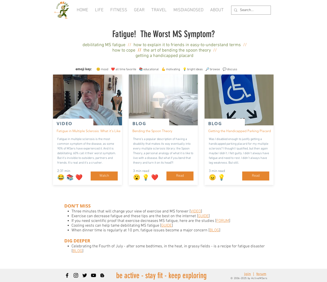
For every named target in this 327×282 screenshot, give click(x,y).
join (247, 274)
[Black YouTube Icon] (93, 275)
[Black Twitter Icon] (85, 275)
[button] (217, 10)
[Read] (179, 175)
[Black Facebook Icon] (67, 275)
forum (261, 274)
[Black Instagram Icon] (76, 275)
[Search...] (250, 10)
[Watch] (104, 175)
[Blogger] (102, 275)
